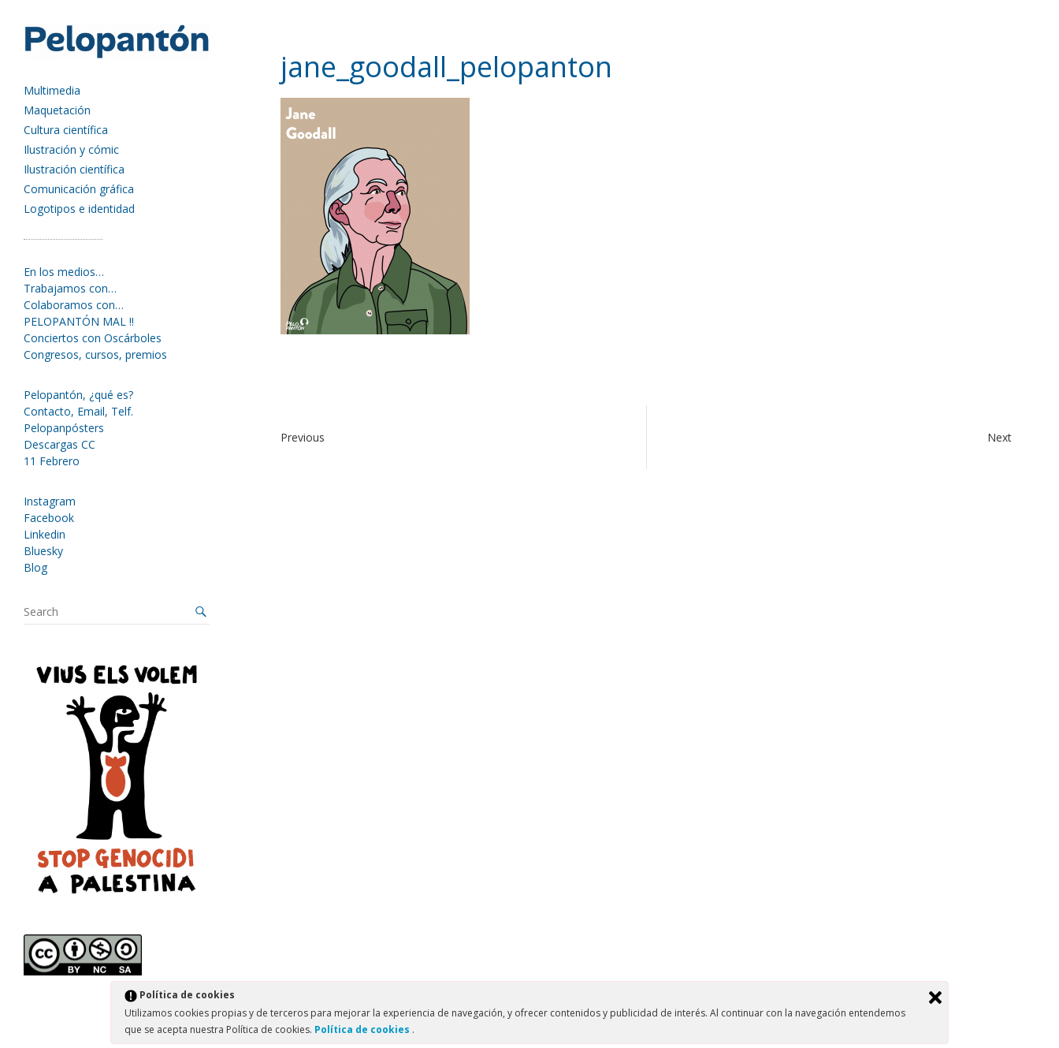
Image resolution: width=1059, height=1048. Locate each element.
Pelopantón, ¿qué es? (78, 394)
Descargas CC (59, 444)
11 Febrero (52, 460)
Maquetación (57, 110)
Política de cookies (363, 1029)
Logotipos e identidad (79, 208)
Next (999, 437)
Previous (303, 437)
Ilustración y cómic (71, 149)
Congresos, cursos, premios (95, 354)
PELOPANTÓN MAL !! (79, 321)
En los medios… (64, 271)
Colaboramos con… (74, 304)
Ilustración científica (74, 169)
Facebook (49, 517)
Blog (35, 567)
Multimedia (52, 90)
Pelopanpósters (64, 427)
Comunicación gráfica (79, 188)
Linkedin (44, 534)
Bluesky (43, 550)
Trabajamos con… (70, 288)
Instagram (50, 501)
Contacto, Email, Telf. (78, 411)
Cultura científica (66, 129)
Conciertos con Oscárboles (93, 337)
